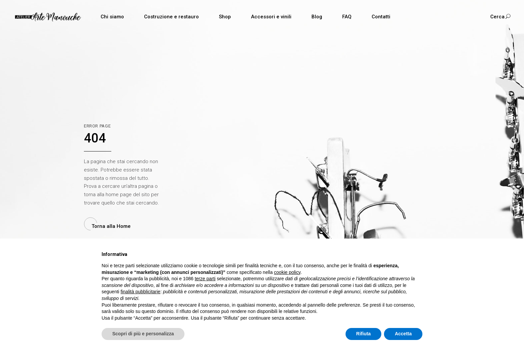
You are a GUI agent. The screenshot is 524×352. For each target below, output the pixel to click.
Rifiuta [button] (363, 333)
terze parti (205, 278)
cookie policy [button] (287, 272)
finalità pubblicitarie (140, 291)
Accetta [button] (403, 333)
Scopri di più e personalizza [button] (143, 333)
